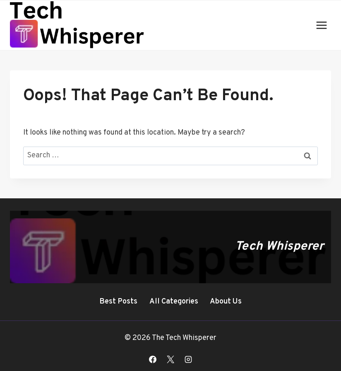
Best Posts (118, 301)
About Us (226, 301)
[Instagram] (188, 359)
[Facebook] (152, 359)
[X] (170, 359)
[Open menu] (321, 25)
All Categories (173, 301)
